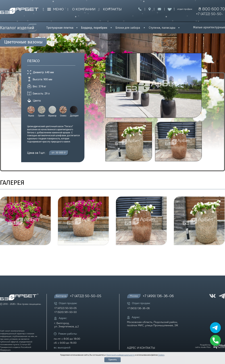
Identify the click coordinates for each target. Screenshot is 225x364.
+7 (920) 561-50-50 (65, 312)
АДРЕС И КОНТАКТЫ (141, 348)
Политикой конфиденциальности (120, 355)
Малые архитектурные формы (209, 29)
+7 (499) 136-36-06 (158, 296)
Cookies (161, 355)
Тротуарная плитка (59, 27)
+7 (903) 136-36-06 (138, 308)
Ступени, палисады (162, 27)
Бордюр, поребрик (94, 27)
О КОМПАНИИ (83, 9)
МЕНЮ (58, 9)
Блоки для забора (127, 27)
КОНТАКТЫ (112, 9)
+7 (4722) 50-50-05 (209, 17)
